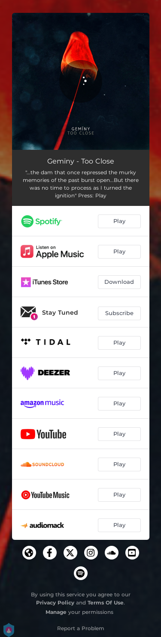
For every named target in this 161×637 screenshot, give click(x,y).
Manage (56, 612)
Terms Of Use (106, 602)
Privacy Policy (55, 602)
